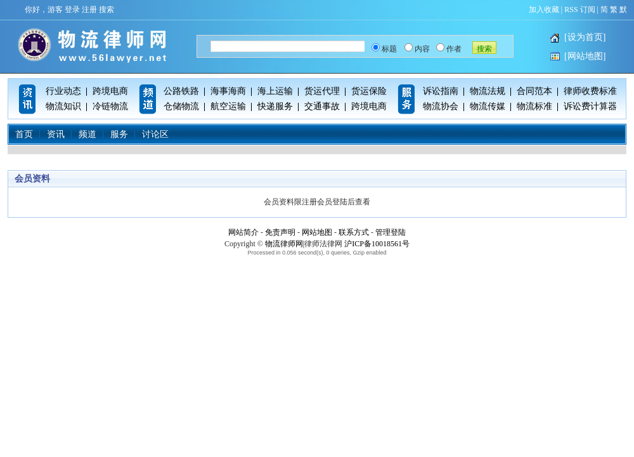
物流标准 (534, 106)
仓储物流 (181, 106)
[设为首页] (584, 37)
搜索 (106, 9)
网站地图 (317, 232)
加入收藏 (544, 9)
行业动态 (63, 91)
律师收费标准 (590, 91)
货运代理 (322, 91)
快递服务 (275, 106)
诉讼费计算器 (590, 106)
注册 (89, 9)
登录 (72, 9)
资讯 (56, 134)
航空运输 (228, 106)
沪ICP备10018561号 (377, 243)
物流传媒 (487, 106)
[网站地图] (584, 56)
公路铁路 (181, 91)
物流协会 (440, 106)
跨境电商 (110, 91)
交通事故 (322, 106)
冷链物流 (110, 106)
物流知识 (63, 106)
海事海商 (228, 91)
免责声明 (280, 232)
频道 (87, 134)
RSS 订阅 (579, 9)
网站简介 (243, 232)
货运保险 (369, 91)
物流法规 (487, 91)
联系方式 (354, 232)
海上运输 (275, 91)
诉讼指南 (440, 91)
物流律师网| (284, 243)
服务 (119, 134)
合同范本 (534, 91)
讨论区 (155, 134)
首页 (24, 134)
